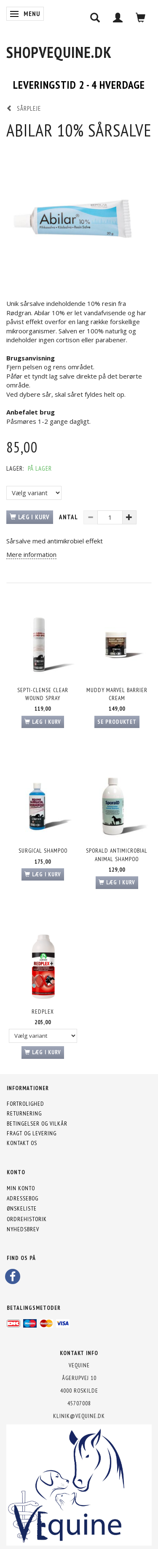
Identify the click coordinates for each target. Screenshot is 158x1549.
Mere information (31, 554)
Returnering (24, 1113)
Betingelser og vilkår (37, 1123)
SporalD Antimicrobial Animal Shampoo (116, 854)
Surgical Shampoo (43, 850)
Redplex (43, 1011)
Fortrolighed (25, 1103)
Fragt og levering (31, 1133)
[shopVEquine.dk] (59, 52)
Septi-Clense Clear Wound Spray (42, 694)
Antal (69, 517)
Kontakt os (22, 1143)
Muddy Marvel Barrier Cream (116, 694)
